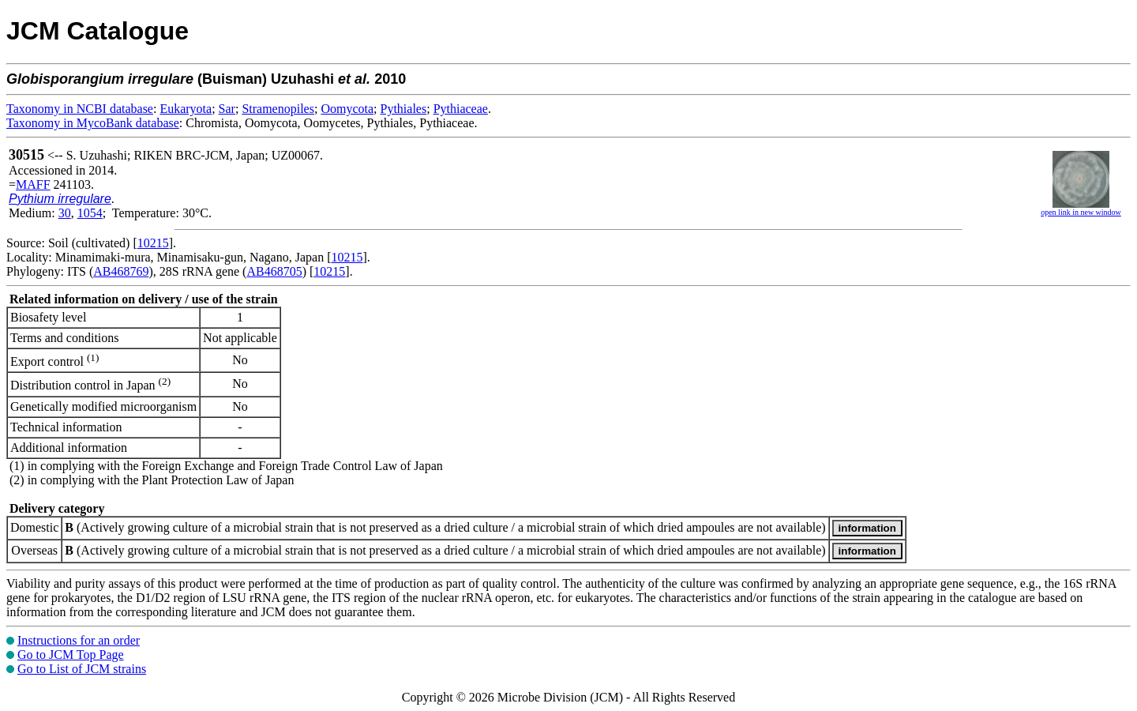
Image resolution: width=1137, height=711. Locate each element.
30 (64, 213)
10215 (153, 243)
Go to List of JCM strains (81, 668)
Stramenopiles (278, 108)
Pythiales (404, 108)
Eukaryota (185, 108)
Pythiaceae (460, 108)
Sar (227, 108)
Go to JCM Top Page (70, 654)
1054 (90, 213)
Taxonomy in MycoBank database (92, 123)
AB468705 (274, 271)
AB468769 (120, 271)
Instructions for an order (78, 640)
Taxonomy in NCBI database (79, 108)
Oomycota (347, 108)
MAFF (33, 184)
